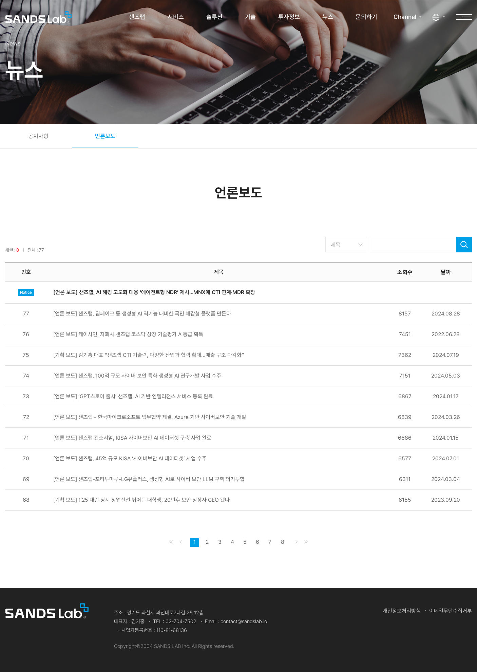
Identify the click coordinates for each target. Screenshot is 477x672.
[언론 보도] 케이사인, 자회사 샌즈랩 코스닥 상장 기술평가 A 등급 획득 (128, 334)
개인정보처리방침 (402, 611)
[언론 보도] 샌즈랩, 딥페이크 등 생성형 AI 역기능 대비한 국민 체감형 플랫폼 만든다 (142, 313)
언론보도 (105, 136)
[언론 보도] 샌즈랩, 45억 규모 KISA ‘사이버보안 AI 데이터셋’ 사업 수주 (130, 458)
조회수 (405, 272)
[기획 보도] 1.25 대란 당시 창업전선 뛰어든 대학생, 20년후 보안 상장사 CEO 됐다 (141, 500)
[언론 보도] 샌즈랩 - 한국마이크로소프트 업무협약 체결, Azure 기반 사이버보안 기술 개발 (149, 417)
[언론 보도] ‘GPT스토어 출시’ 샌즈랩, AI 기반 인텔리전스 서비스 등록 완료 (133, 396)
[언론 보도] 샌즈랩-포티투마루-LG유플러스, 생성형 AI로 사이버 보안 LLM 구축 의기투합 (149, 479)
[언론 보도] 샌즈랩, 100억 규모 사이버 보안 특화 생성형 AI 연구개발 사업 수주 (137, 376)
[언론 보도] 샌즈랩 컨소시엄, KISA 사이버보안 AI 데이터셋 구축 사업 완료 (132, 438)
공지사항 (38, 136)
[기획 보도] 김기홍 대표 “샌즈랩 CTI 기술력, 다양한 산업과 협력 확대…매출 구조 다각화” (148, 355)
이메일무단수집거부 (450, 611)
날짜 (446, 272)
